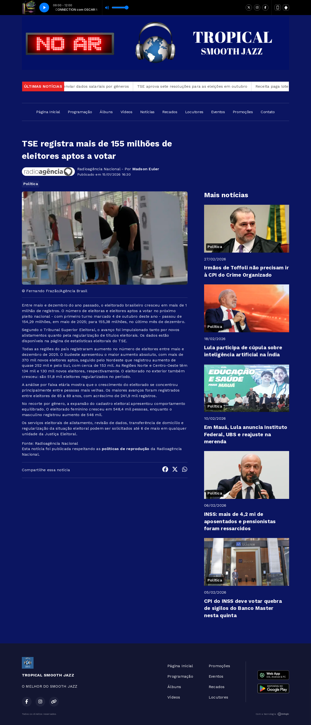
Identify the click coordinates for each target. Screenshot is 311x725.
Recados (169, 112)
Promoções (243, 112)
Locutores (194, 112)
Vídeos (126, 112)
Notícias (147, 112)
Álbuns (106, 112)
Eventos (218, 112)
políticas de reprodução (125, 448)
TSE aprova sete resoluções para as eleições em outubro (199, 86)
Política (30, 184)
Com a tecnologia (272, 714)
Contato (268, 112)
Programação (80, 112)
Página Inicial (48, 112)
